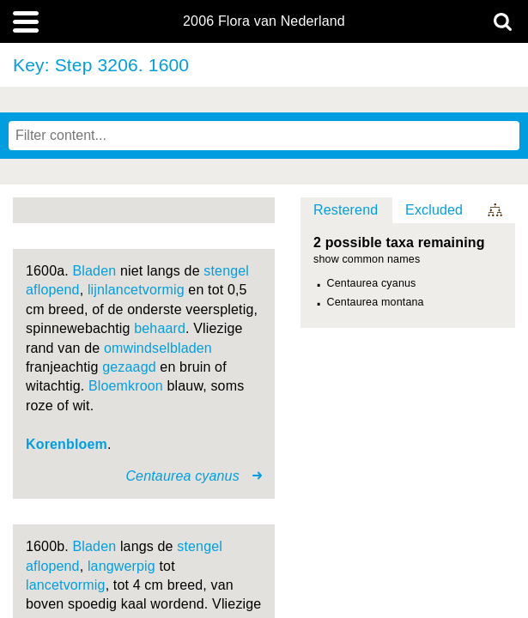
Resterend (345, 210)
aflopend (53, 289)
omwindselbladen (158, 348)
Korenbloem (66, 444)
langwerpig (121, 566)
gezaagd (129, 367)
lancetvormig (66, 585)
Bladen (95, 271)
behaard (159, 328)
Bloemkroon (125, 386)
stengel (226, 271)
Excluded (434, 210)
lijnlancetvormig (136, 289)
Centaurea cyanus (371, 283)
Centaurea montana (375, 302)
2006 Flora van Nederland (264, 21)
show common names (366, 259)
